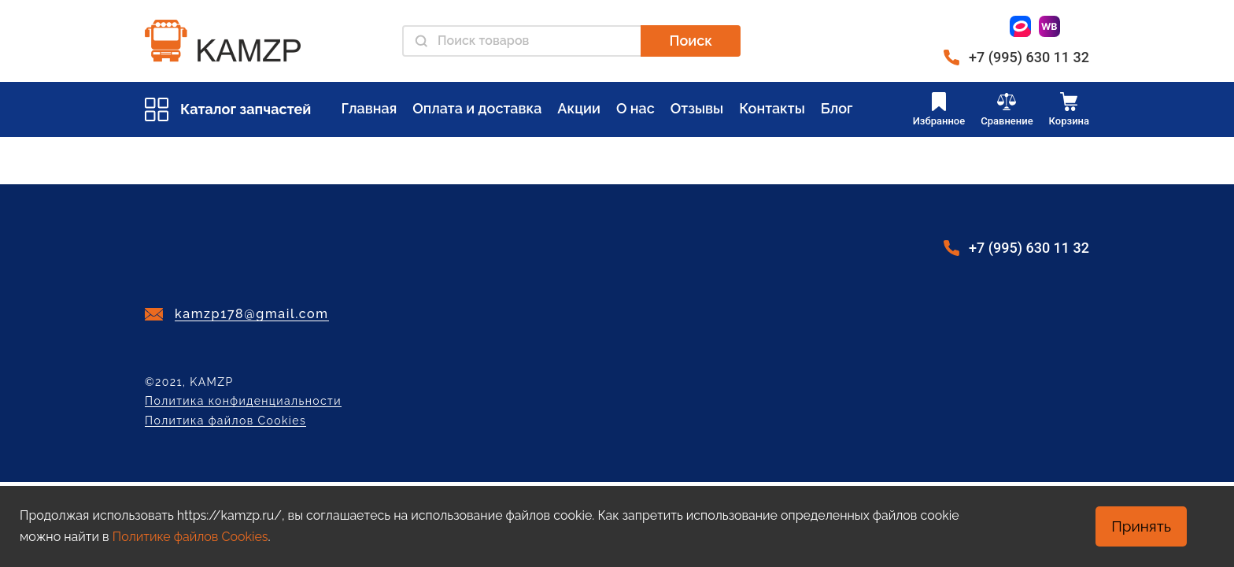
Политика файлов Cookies (225, 421)
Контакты (772, 108)
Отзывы (697, 108)
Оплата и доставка (476, 108)
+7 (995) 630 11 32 (1029, 57)
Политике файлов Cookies (190, 536)
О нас (635, 108)
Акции (578, 108)
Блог (837, 108)
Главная (369, 108)
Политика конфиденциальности (243, 401)
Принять (1141, 526)
